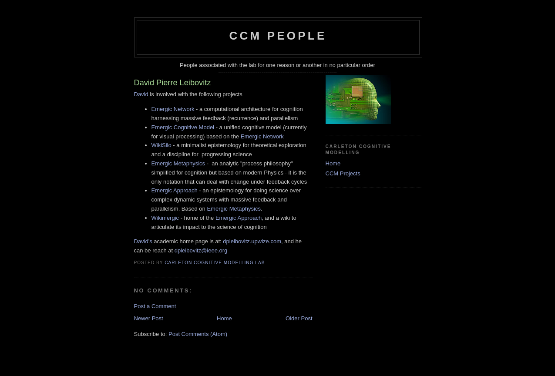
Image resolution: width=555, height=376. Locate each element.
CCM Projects (343, 173)
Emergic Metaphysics (178, 163)
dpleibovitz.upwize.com (252, 241)
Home (224, 318)
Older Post (299, 318)
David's (143, 241)
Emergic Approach (174, 190)
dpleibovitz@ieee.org (201, 250)
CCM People (278, 35)
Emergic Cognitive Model (183, 127)
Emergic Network (173, 109)
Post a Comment (155, 306)
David (141, 94)
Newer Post (148, 318)
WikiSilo (161, 145)
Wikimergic (165, 218)
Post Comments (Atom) (197, 334)
